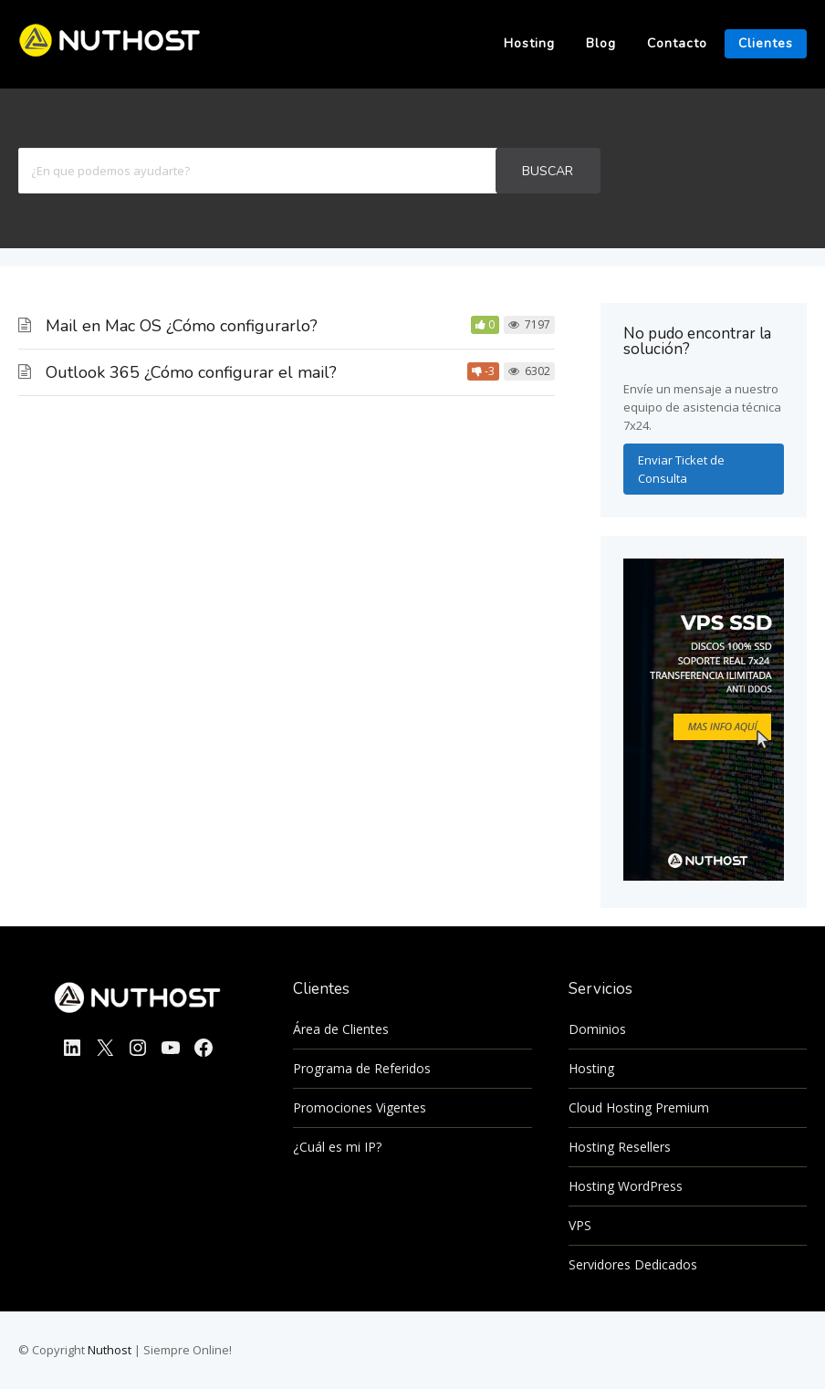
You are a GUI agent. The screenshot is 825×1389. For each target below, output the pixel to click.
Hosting (529, 43)
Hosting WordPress (626, 1186)
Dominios (597, 1029)
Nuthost (111, 1350)
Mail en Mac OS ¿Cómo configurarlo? (182, 326)
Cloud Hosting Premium (639, 1107)
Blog (601, 43)
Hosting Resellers (620, 1146)
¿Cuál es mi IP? (337, 1146)
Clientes (765, 43)
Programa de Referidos (362, 1068)
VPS (580, 1225)
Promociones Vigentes (359, 1107)
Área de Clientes (341, 1029)
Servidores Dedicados (633, 1264)
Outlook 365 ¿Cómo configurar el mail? (191, 372)
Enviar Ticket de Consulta (681, 469)
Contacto (677, 43)
